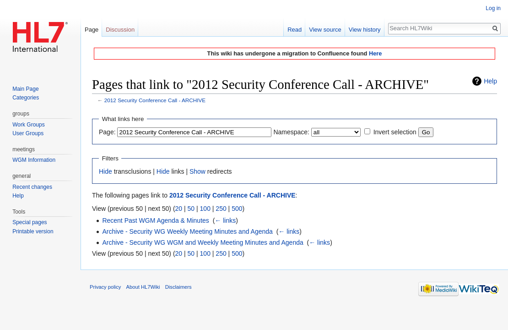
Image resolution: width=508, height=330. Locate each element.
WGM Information (33, 160)
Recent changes (32, 187)
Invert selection (394, 132)
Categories (25, 97)
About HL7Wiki (143, 287)
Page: (107, 132)
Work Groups (28, 124)
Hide (105, 171)
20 (179, 208)
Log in (493, 8)
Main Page (25, 89)
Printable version (32, 231)
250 (221, 208)
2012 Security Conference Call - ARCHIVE (154, 100)
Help (490, 81)
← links (225, 220)
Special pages (29, 222)
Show (197, 171)
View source (325, 29)
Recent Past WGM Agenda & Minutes (155, 220)
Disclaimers (178, 287)
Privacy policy (105, 287)
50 (191, 208)
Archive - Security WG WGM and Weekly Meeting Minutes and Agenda (202, 242)
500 (237, 208)
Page (91, 29)
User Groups (27, 133)
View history (365, 29)
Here (375, 53)
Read (294, 29)
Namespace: (291, 132)
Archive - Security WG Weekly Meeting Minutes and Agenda (187, 231)
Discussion (120, 29)
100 (205, 208)
